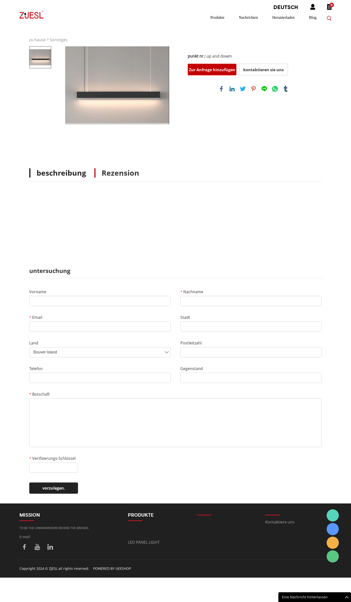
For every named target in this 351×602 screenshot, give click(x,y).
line (264, 88)
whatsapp (275, 88)
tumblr (285, 88)
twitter (242, 88)
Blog (312, 17)
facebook (221, 88)
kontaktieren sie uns (263, 69)
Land (33, 343)
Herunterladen (283, 17)
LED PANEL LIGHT (144, 542)
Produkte (217, 17)
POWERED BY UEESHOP (112, 568)
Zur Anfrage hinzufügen (212, 69)
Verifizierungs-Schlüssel (52, 458)
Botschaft (39, 394)
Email (35, 317)
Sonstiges (59, 40)
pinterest (253, 88)
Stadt (185, 317)
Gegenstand (191, 368)
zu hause (37, 40)
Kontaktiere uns (279, 522)
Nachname (191, 291)
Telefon (36, 368)
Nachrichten (248, 17)
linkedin (232, 88)
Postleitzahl (191, 343)
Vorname (37, 291)
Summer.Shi (333, 515)
